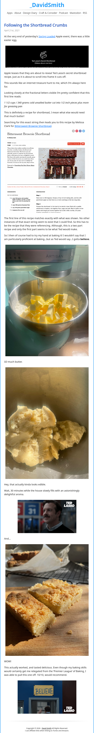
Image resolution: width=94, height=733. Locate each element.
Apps (9, 13)
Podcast (63, 13)
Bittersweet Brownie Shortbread (33, 126)
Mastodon (75, 13)
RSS (85, 13)
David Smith (47, 728)
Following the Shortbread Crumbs (35, 25)
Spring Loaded (47, 36)
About (17, 13)
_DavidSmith (47, 5)
